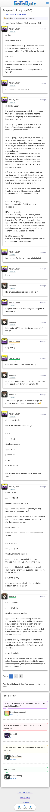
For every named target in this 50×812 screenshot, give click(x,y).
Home (5, 14)
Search (25, 807)
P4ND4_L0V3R (14, 29)
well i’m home (9, 769)
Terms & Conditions (25, 793)
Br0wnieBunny (16, 756)
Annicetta (12, 286)
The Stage (22, 14)
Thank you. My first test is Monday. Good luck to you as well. (23, 726)
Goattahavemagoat (18, 712)
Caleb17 (13, 734)
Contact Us (25, 802)
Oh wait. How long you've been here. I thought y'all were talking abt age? (24, 704)
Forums (13, 14)
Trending (31, 807)
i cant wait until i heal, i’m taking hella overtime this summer (24, 748)
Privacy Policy (25, 798)
